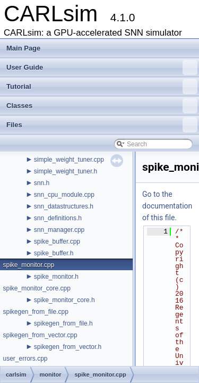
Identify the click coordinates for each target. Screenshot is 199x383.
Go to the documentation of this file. (167, 206)
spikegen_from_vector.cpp (40, 335)
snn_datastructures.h (63, 206)
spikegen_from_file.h (63, 323)
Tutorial (101, 86)
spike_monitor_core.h (64, 300)
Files (101, 125)
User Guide (101, 67)
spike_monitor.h (56, 276)
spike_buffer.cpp (57, 241)
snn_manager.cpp (59, 230)
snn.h (41, 183)
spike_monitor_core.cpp (36, 288)
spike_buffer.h (54, 253)
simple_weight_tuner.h (65, 171)
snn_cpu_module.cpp (64, 194)
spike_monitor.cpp (28, 265)
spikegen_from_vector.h (67, 347)
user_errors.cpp (25, 358)
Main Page (23, 48)
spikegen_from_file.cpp (35, 311)
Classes (101, 105)
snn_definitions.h (58, 218)
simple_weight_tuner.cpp (69, 159)
